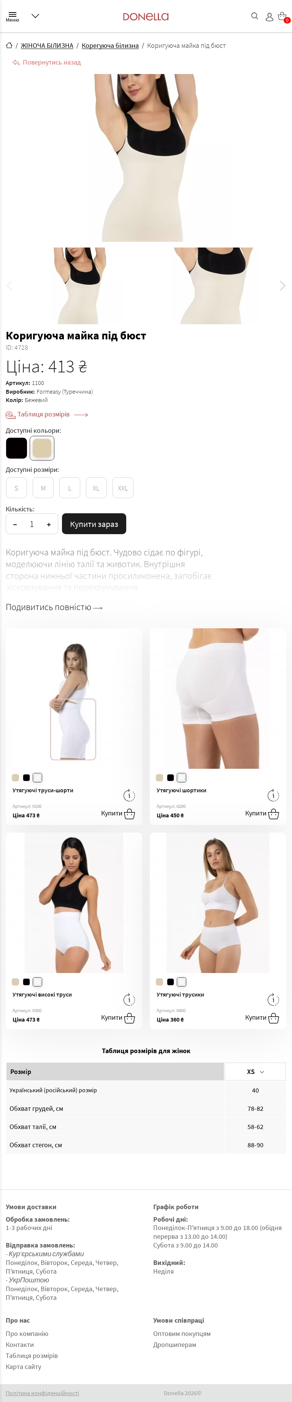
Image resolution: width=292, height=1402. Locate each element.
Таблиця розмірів (52, 414)
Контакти (20, 1344)
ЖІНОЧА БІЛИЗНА (47, 45)
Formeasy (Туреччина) (64, 391)
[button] (283, 286)
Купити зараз (94, 524)
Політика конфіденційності (42, 1393)
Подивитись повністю (54, 607)
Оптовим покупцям (182, 1333)
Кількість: (20, 509)
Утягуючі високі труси (42, 994)
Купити (118, 814)
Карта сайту (23, 1366)
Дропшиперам (174, 1344)
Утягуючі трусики (180, 994)
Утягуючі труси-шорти (43, 790)
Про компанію (27, 1333)
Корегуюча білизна (110, 45)
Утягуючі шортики (181, 790)
